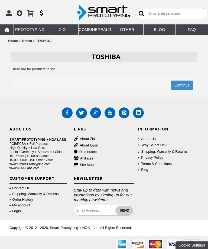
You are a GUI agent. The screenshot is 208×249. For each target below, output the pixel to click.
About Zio (84, 139)
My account (19, 205)
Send (124, 210)
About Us (146, 139)
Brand (27, 41)
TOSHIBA (44, 41)
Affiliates (83, 158)
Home (13, 41)
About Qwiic (86, 145)
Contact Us (19, 188)
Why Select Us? (152, 145)
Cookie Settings (191, 245)
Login (15, 211)
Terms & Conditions (155, 164)
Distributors (85, 152)
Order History (21, 199)
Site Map (84, 165)
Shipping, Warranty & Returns (162, 151)
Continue (182, 85)
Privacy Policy (150, 157)
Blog (143, 170)
